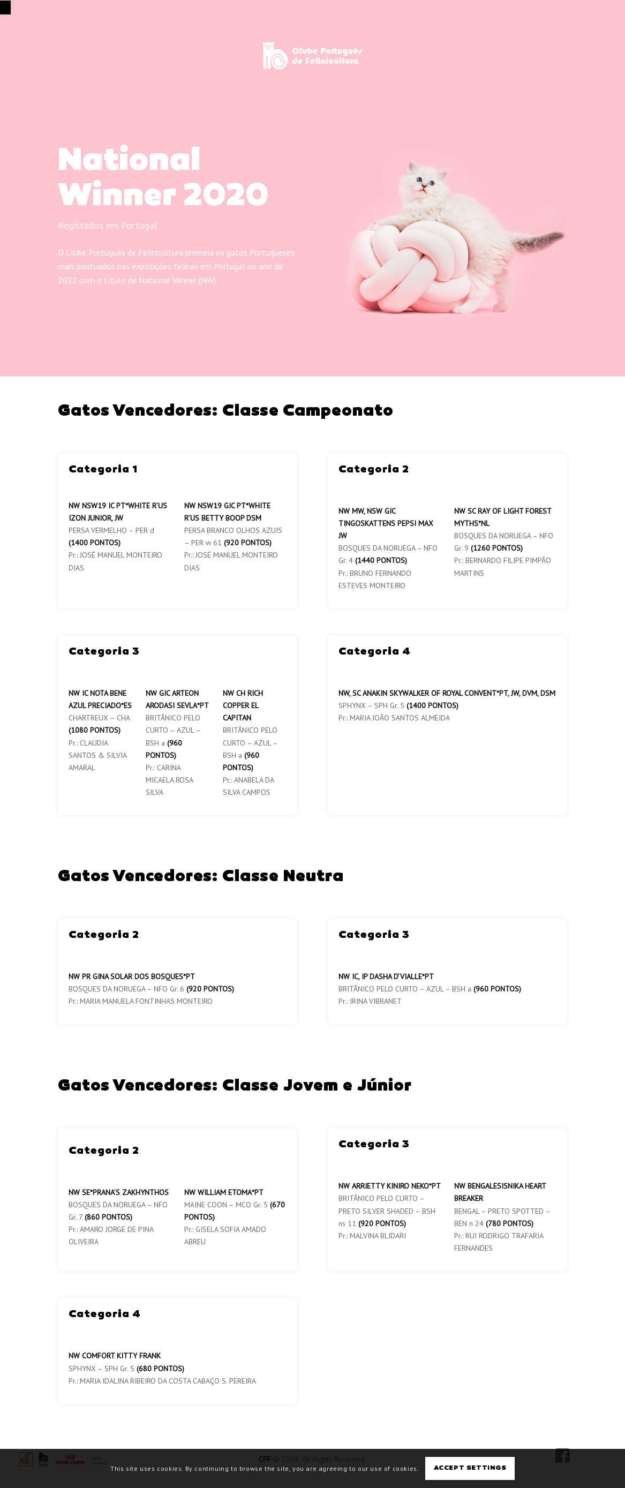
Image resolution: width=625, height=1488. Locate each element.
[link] (5, 7)
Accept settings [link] (470, 1468)
